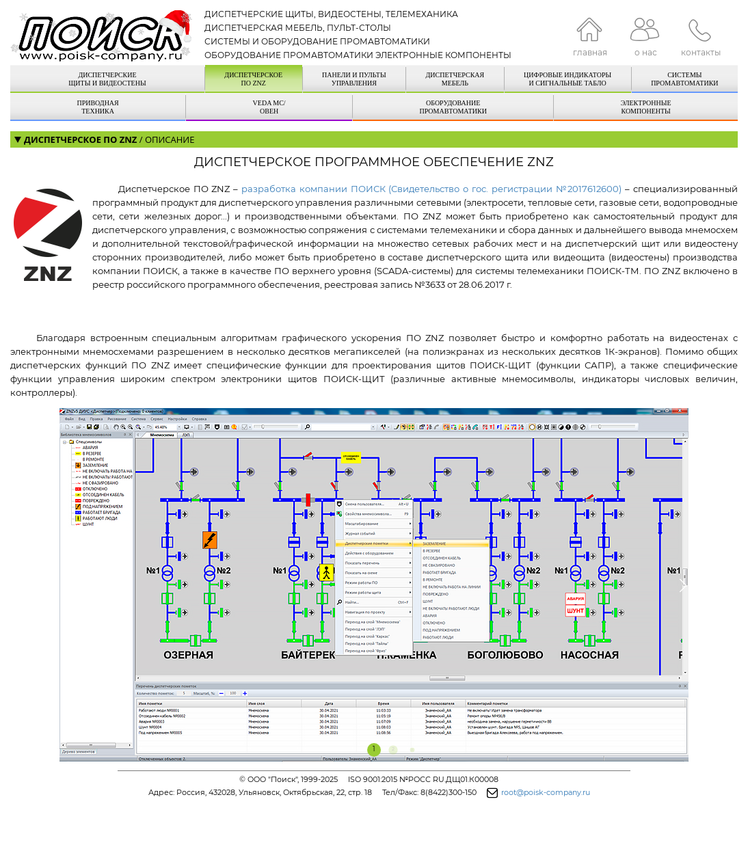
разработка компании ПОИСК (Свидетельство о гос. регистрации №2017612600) (431, 188)
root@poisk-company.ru (545, 792)
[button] (65, 586)
